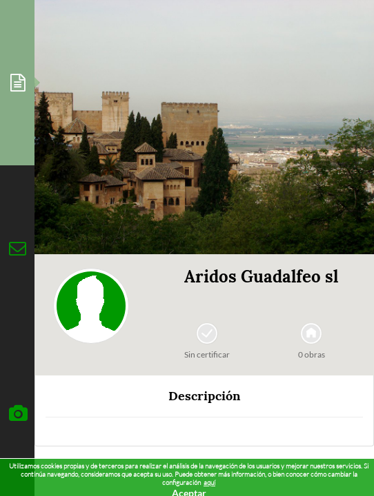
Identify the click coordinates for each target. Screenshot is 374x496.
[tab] (17, 82)
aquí (209, 482)
